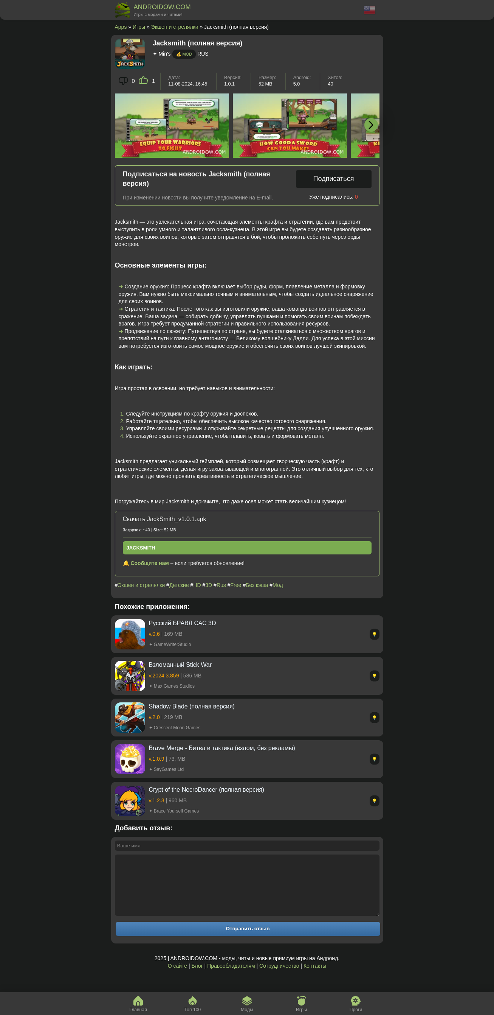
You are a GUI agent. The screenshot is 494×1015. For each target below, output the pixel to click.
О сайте (177, 977)
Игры (139, 27)
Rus (221, 585)
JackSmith (141, 548)
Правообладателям (231, 977)
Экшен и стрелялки (174, 27)
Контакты (315, 977)
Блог (197, 977)
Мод (278, 585)
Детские (179, 585)
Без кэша (257, 585)
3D (208, 585)
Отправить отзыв (248, 940)
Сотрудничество (279, 977)
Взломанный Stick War (180, 665)
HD (197, 585)
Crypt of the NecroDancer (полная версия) (207, 789)
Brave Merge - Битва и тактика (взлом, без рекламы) (222, 748)
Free (236, 585)
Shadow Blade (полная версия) (192, 706)
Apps (121, 27)
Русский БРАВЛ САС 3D (182, 623)
